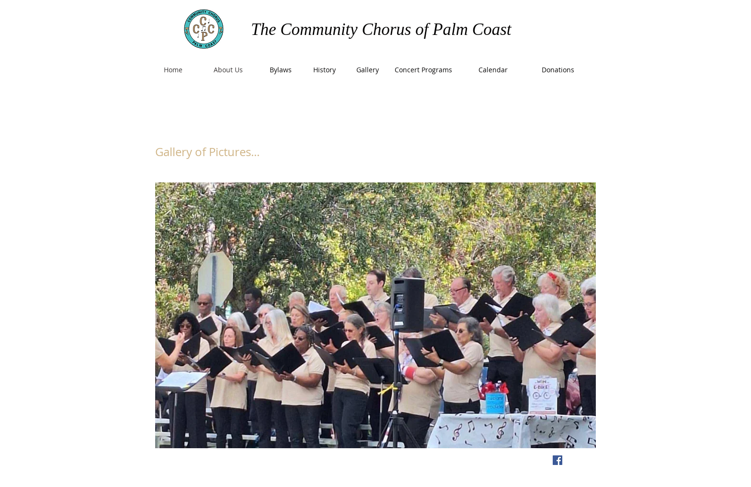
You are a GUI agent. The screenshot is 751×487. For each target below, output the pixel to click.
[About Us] (228, 70)
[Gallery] (367, 70)
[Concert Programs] (423, 70)
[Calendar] (493, 70)
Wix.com (331, 461)
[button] (375, 315)
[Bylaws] (281, 70)
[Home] (173, 70)
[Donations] (558, 69)
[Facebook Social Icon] (557, 460)
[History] (324, 70)
